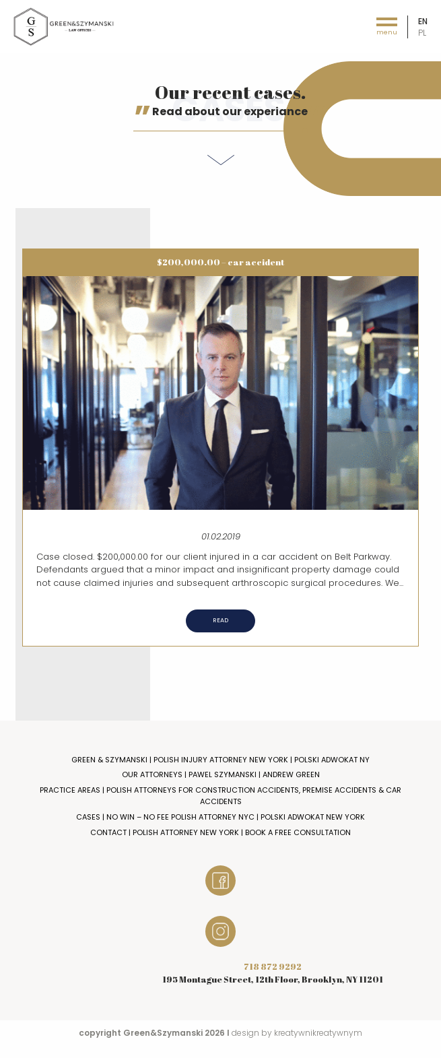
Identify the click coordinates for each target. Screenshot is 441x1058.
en (423, 21)
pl (422, 32)
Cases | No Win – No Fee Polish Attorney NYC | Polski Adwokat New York (220, 817)
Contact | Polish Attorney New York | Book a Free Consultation (220, 832)
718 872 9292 (273, 966)
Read (220, 620)
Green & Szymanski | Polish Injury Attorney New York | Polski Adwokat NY (220, 759)
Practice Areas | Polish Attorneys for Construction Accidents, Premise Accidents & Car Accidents (220, 796)
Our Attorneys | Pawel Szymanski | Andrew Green (221, 774)
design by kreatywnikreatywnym (297, 1032)
